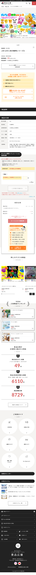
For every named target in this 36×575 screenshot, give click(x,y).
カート (29, 3)
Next (35, 25)
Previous (1, 25)
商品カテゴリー (7, 511)
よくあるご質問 (25, 531)
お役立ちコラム (7, 527)
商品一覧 (7, 6)
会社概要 (6, 539)
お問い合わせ (19, 193)
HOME (2, 6)
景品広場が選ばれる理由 (9, 523)
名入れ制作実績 (7, 519)
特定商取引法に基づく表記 (23, 567)
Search (26, 3)
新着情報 (5, 531)
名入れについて (7, 515)
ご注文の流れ (6, 535)
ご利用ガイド (31, 196)
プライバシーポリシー (12, 567)
